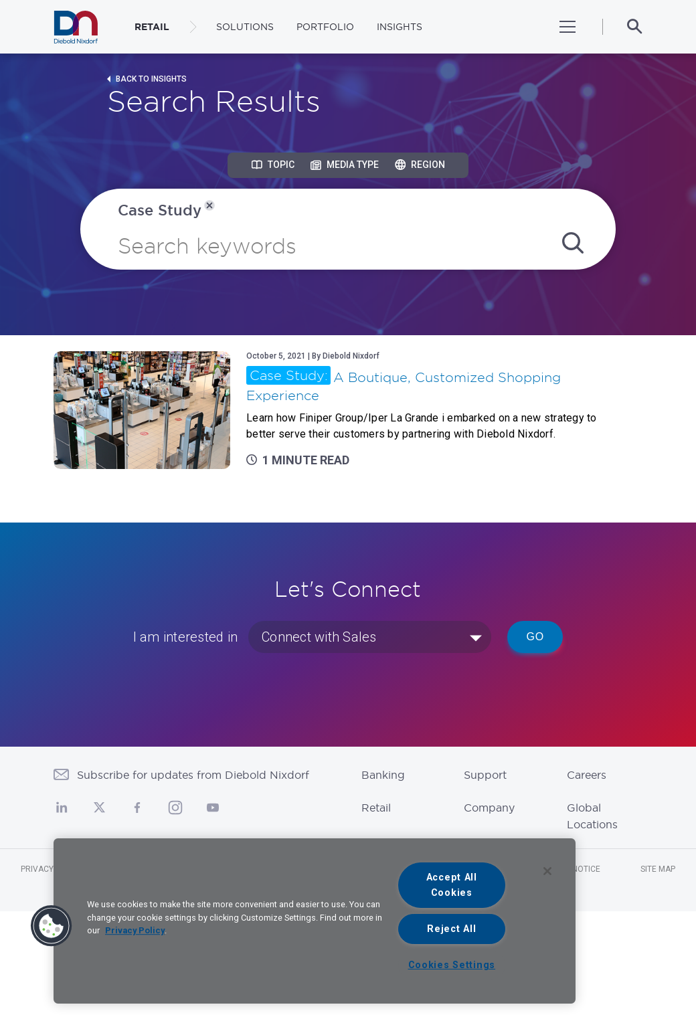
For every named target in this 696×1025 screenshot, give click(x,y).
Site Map (657, 869)
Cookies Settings (452, 965)
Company (489, 807)
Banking (383, 774)
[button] (51, 926)
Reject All (451, 929)
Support (485, 774)
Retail (376, 807)
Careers (586, 774)
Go (535, 636)
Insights (399, 27)
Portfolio (325, 27)
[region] (315, 921)
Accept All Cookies (451, 885)
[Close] (547, 871)
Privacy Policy (135, 930)
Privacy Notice (52, 869)
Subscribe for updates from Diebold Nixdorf (193, 774)
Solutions (245, 27)
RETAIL (152, 27)
